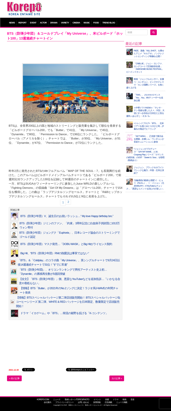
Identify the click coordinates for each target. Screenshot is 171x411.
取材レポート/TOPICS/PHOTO (77, 399)
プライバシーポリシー (64, 402)
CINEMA (76, 22)
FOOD (96, 22)
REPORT (22, 22)
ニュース (56, 399)
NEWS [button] (12, 22)
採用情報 (97, 402)
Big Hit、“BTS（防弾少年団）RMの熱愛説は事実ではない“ (54, 253)
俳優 (107, 399)
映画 (124, 399)
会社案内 (47, 402)
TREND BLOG (108, 22)
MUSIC (87, 22)
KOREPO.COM (43, 399)
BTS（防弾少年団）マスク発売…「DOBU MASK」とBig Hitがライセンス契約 (66, 244)
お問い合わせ (83, 402)
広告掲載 (108, 402)
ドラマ (115, 399)
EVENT (33, 22)
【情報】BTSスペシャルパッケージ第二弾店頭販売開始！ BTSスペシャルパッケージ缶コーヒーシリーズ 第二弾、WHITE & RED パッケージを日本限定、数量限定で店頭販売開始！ (68, 302)
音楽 (132, 399)
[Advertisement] (105, 9)
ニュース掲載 (121, 402)
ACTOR (43, 22)
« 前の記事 (14, 378)
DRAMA (53, 22)
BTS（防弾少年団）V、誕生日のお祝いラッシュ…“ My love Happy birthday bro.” (66, 216)
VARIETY (65, 22)
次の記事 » (117, 378)
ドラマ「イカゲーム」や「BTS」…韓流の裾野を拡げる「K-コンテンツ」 (64, 313)
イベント (97, 399)
